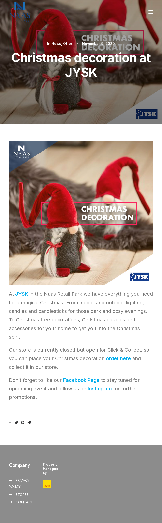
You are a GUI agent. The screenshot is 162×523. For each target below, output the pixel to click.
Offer (67, 43)
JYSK (21, 294)
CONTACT (24, 502)
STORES (22, 494)
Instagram (100, 389)
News (56, 43)
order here (118, 358)
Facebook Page (81, 380)
